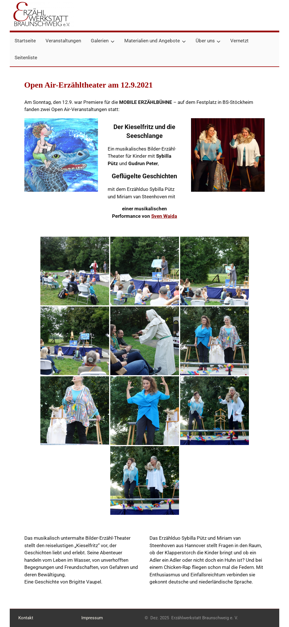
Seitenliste (26, 57)
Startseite (25, 40)
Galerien (103, 40)
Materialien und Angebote (155, 40)
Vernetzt (239, 40)
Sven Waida (164, 216)
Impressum (92, 617)
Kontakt (25, 617)
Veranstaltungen (63, 40)
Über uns (208, 40)
